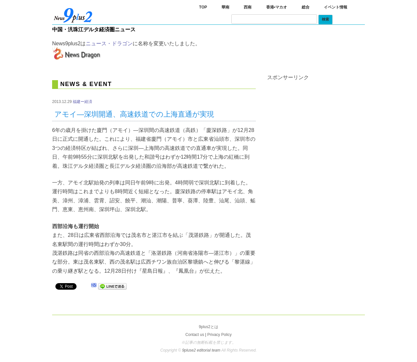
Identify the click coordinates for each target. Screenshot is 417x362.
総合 (305, 7)
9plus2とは (208, 327)
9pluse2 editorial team (201, 350)
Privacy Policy (219, 334)
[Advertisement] (316, 121)
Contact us (194, 334)
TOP (203, 7)
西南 (248, 7)
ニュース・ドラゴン (109, 43)
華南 (225, 7)
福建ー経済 (82, 101)
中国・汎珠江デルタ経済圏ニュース (94, 29)
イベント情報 (335, 7)
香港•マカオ (276, 7)
